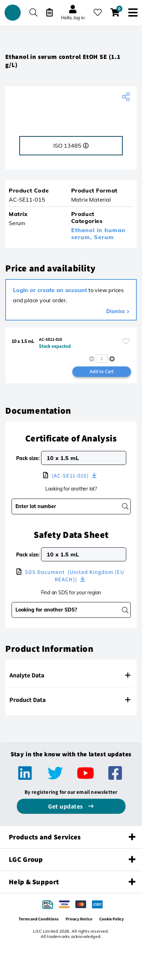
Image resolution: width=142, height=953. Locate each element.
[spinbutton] (102, 358)
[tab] (71, 675)
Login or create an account (50, 289)
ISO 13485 (71, 145)
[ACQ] (71, 112)
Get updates (66, 806)
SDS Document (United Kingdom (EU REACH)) (73, 575)
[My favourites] (98, 12)
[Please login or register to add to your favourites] (126, 341)
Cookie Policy (111, 918)
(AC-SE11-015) (70, 475)
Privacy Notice (79, 918)
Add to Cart (102, 371)
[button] (112, 359)
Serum (104, 237)
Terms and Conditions (39, 918)
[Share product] (126, 97)
